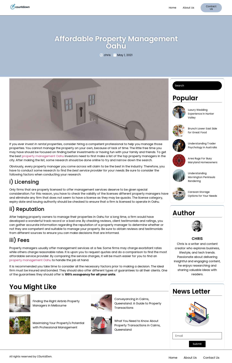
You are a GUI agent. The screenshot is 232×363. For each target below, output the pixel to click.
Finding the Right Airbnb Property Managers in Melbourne (56, 303)
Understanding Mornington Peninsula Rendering (201, 177)
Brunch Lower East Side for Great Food (202, 130)
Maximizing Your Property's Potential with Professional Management (58, 325)
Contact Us (211, 358)
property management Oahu (43, 156)
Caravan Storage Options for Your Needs (202, 194)
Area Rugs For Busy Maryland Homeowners (202, 160)
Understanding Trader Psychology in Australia (202, 145)
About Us (188, 7)
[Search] (197, 85)
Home (172, 7)
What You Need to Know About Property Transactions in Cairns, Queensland (137, 325)
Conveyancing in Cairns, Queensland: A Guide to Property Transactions (137, 303)
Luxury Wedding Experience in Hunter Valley (201, 113)
